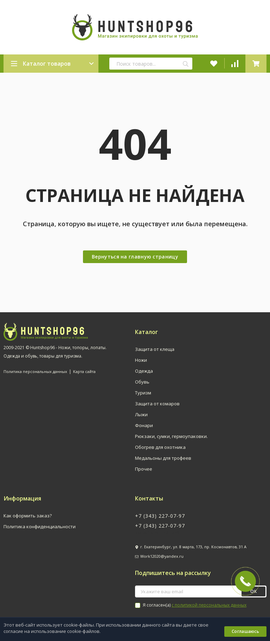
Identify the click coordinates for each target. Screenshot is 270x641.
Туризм (143, 393)
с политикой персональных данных (209, 605)
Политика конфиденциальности (40, 526)
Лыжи (141, 414)
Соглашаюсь (245, 631)
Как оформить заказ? (28, 515)
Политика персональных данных (35, 371)
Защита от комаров (157, 403)
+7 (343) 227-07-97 (160, 515)
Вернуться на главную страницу (135, 256)
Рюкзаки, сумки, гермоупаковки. (171, 436)
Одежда (144, 371)
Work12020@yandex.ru (162, 556)
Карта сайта (84, 371)
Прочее (143, 469)
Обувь (142, 382)
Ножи (141, 360)
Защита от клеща (154, 349)
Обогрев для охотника (160, 447)
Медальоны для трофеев (163, 458)
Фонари (144, 425)
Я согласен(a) (190, 605)
